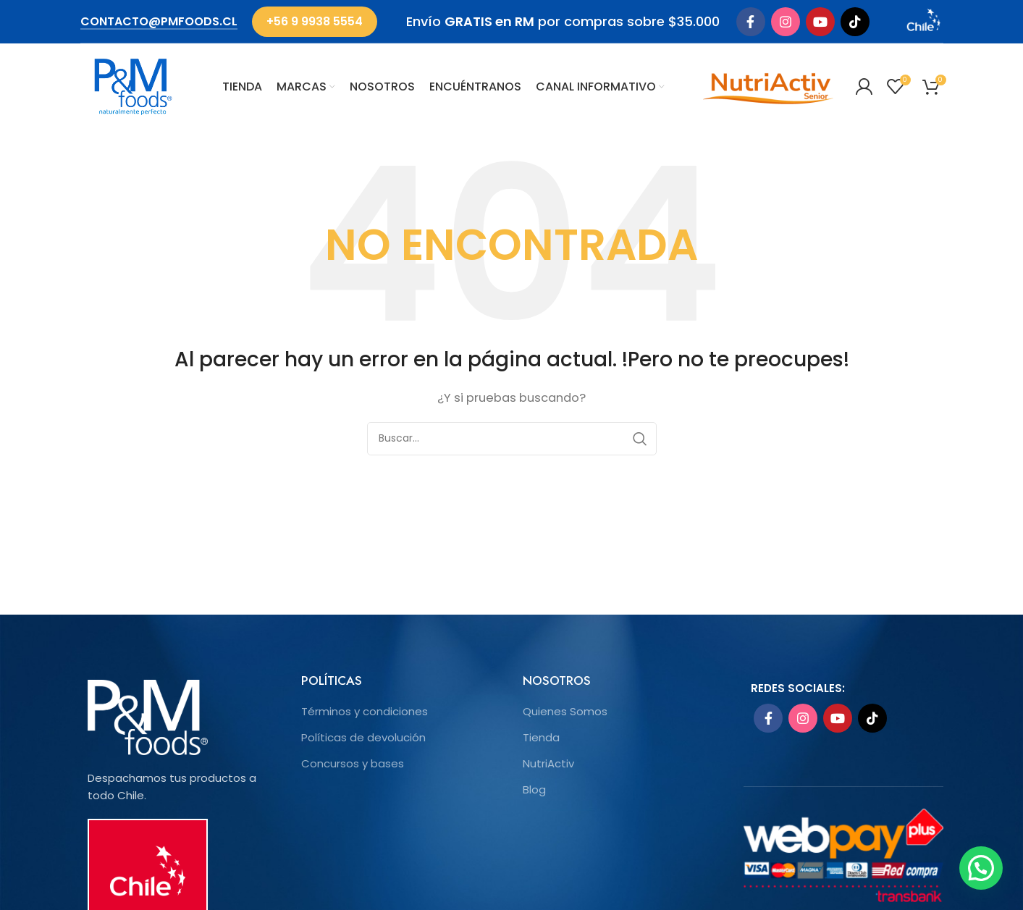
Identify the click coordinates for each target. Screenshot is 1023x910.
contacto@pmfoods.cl (158, 22)
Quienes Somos (565, 711)
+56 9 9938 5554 (314, 21)
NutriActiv (548, 763)
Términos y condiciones (364, 711)
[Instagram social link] (785, 21)
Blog (534, 789)
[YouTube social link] (820, 21)
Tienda (541, 737)
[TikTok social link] (855, 21)
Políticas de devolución (363, 737)
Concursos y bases (352, 763)
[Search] (512, 438)
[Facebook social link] (750, 21)
